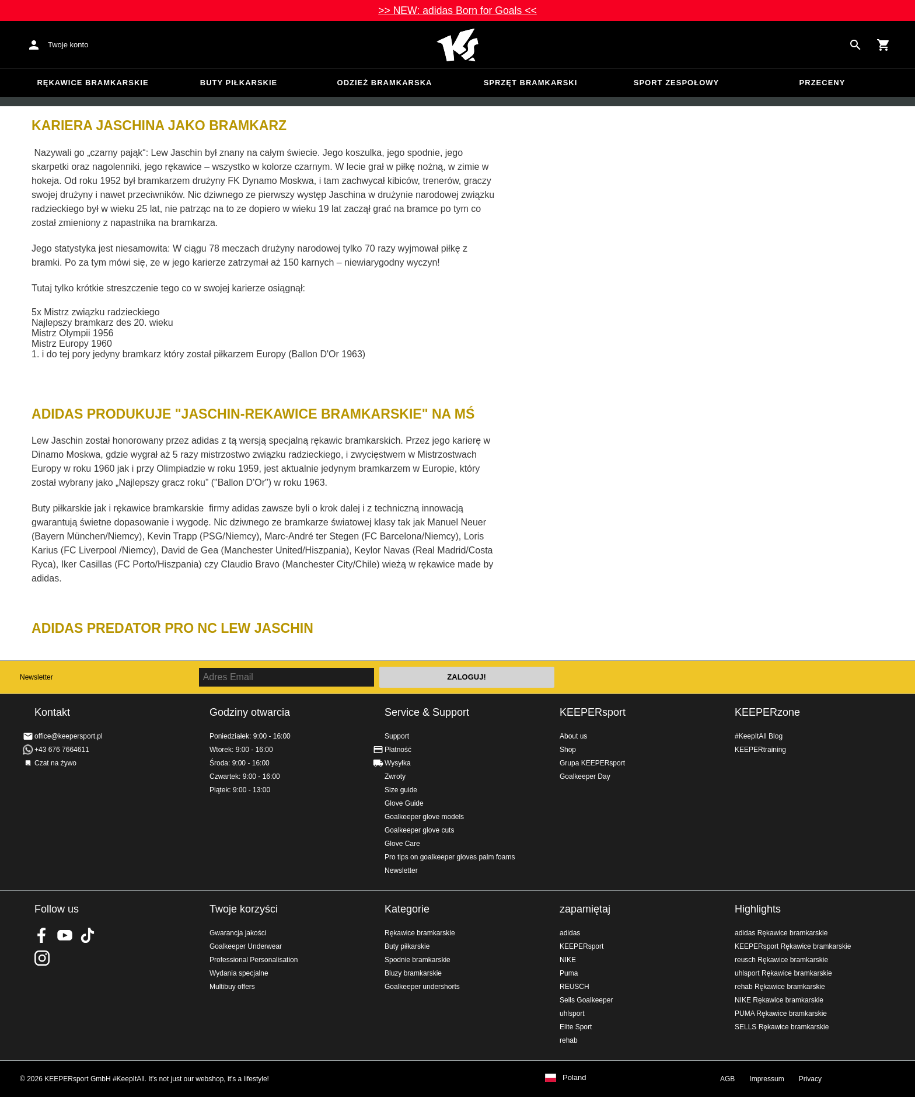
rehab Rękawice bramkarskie (780, 987)
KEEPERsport (593, 712)
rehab (569, 1040)
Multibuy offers (232, 987)
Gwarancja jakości (237, 933)
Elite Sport (576, 1027)
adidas (570, 933)
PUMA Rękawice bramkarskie (781, 1013)
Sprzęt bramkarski (531, 82)
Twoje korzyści (243, 909)
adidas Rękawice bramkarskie (781, 933)
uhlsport (572, 1013)
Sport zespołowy (676, 82)
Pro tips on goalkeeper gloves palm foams (450, 857)
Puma (569, 973)
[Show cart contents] (883, 45)
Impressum (766, 1079)
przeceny (822, 82)
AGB (727, 1079)
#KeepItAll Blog (759, 736)
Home (457, 45)
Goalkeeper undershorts (422, 987)
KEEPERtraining (760, 750)
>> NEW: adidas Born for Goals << (457, 10)
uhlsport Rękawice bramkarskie (783, 973)
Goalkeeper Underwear (245, 946)
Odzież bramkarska (384, 82)
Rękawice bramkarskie (92, 82)
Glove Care (402, 844)
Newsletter (36, 677)
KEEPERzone (767, 712)
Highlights (758, 909)
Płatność (398, 750)
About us (573, 736)
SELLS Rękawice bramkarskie (782, 1027)
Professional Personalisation (253, 960)
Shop (568, 750)
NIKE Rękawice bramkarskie (779, 1000)
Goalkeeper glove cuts (419, 830)
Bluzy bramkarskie (413, 973)
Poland (574, 1078)
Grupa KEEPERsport (592, 763)
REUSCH (574, 987)
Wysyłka (398, 763)
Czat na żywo (55, 763)
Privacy (810, 1079)
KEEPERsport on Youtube (64, 935)
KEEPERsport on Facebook (42, 935)
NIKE (568, 960)
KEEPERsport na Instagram (42, 958)
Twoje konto (68, 44)
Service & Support (427, 712)
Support (397, 736)
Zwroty (395, 776)
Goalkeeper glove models (424, 817)
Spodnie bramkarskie (417, 960)
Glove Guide (404, 803)
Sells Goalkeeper (586, 1000)
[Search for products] (855, 45)
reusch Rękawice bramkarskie (781, 960)
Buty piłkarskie (239, 82)
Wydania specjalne (238, 973)
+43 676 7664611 (61, 750)
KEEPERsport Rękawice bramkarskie (793, 946)
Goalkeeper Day (585, 776)
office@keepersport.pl (68, 736)
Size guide (401, 790)
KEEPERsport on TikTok (87, 935)
